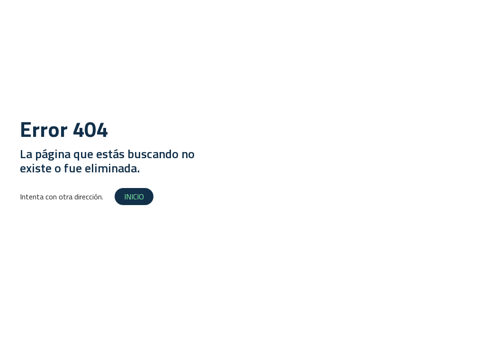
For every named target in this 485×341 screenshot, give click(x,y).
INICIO (134, 196)
